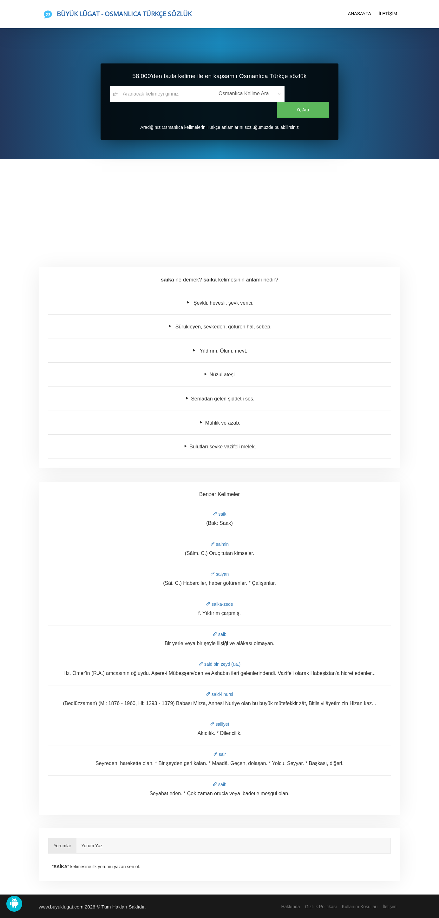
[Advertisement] (219, 206)
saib (219, 634)
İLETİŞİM (388, 13)
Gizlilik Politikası (321, 906)
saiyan (219, 574)
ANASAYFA (359, 13)
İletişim (389, 906)
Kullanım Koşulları (360, 906)
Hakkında (290, 906)
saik (219, 514)
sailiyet (219, 724)
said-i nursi (219, 694)
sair (219, 754)
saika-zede (219, 604)
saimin (219, 544)
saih (219, 784)
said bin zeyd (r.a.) (219, 664)
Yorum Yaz (92, 845)
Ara (306, 93)
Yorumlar (62, 845)
